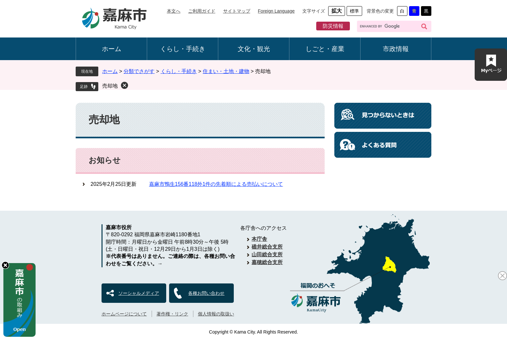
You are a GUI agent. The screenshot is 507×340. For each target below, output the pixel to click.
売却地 (110, 86)
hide (5, 265)
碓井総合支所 (267, 247)
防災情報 (333, 26)
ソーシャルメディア (138, 293)
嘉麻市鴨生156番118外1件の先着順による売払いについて (216, 184)
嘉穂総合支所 (267, 262)
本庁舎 (259, 239)
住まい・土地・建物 (226, 71)
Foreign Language (276, 11)
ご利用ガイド (201, 11)
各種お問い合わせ (206, 293)
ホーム (111, 48)
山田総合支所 (267, 254)
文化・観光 (254, 48)
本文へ (173, 11)
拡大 (336, 11)
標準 (354, 11)
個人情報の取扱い (216, 313)
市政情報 (396, 48)
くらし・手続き (182, 48)
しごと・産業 (325, 48)
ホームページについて (124, 313)
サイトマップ (236, 11)
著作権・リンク (172, 313)
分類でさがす (139, 71)
